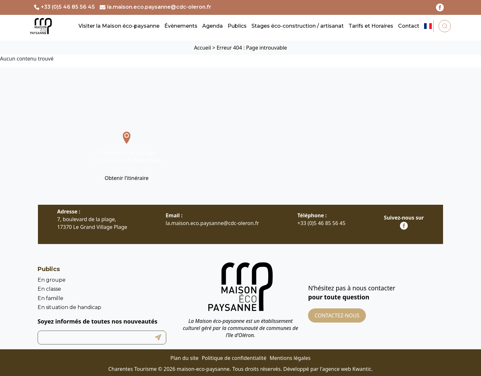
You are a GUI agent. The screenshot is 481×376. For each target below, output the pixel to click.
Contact (408, 26)
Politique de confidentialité (234, 358)
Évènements (180, 26)
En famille (50, 298)
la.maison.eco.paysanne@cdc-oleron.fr (159, 7)
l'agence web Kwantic (345, 368)
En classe (49, 289)
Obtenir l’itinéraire (126, 178)
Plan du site (184, 358)
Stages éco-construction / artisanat (297, 26)
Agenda (212, 26)
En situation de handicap (69, 307)
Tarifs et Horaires (371, 26)
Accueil (202, 47)
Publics (237, 26)
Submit (158, 337)
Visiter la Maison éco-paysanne (118, 26)
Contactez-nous (336, 315)
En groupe (52, 280)
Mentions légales (290, 358)
